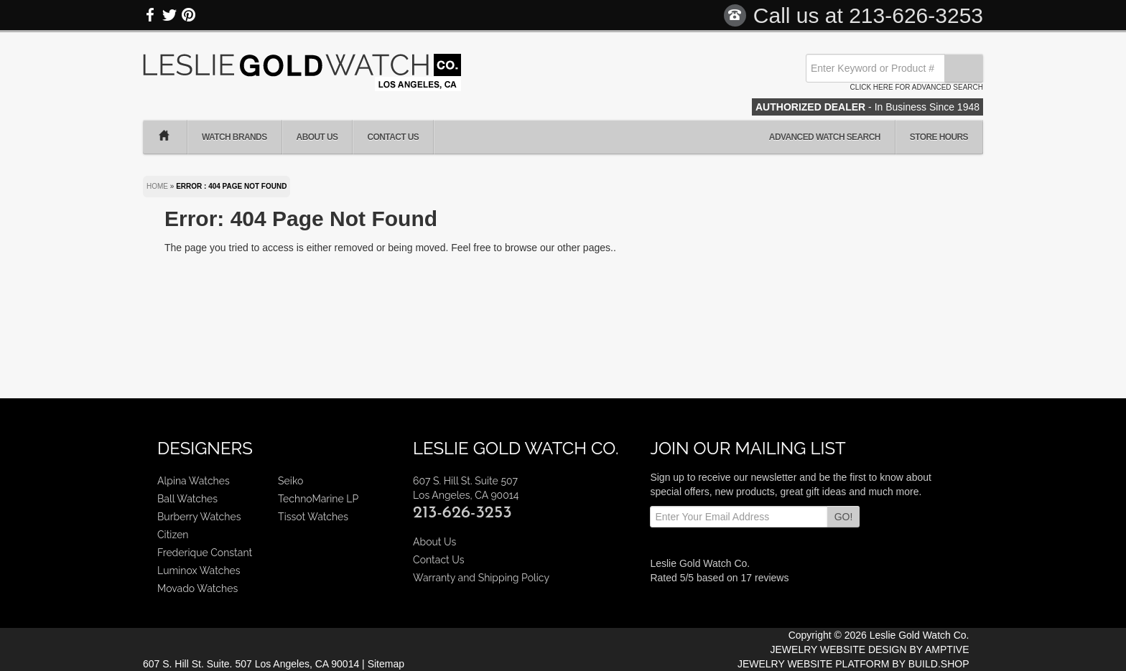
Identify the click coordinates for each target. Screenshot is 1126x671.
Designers (205, 448)
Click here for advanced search (916, 87)
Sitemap (386, 664)
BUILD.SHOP (938, 664)
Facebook (151, 15)
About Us (317, 137)
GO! (843, 516)
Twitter (169, 15)
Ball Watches (187, 499)
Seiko (290, 481)
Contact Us (393, 137)
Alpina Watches (193, 481)
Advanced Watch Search (824, 137)
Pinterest (188, 15)
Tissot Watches (313, 516)
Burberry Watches (199, 516)
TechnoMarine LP (318, 499)
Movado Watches (197, 588)
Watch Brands (234, 137)
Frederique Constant (204, 552)
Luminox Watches (199, 570)
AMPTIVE (947, 649)
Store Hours (939, 137)
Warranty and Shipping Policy (481, 577)
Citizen (173, 534)
